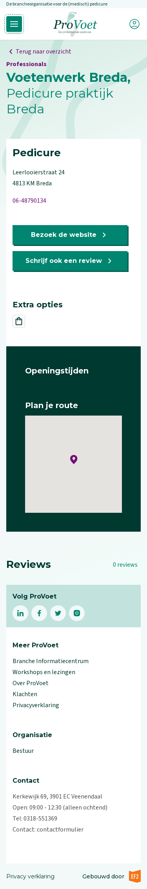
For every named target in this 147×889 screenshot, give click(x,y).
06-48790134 (29, 200)
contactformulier (60, 829)
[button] (74, 459)
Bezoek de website (70, 235)
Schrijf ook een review (69, 261)
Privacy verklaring (30, 876)
